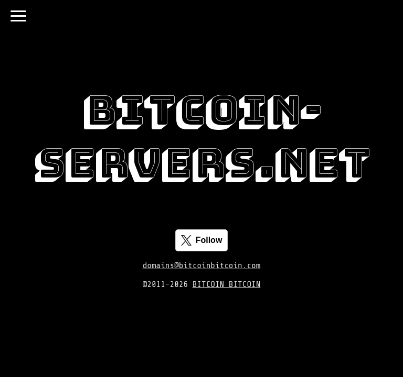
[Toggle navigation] (18, 15)
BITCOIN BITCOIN (227, 284)
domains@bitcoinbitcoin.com (202, 265)
